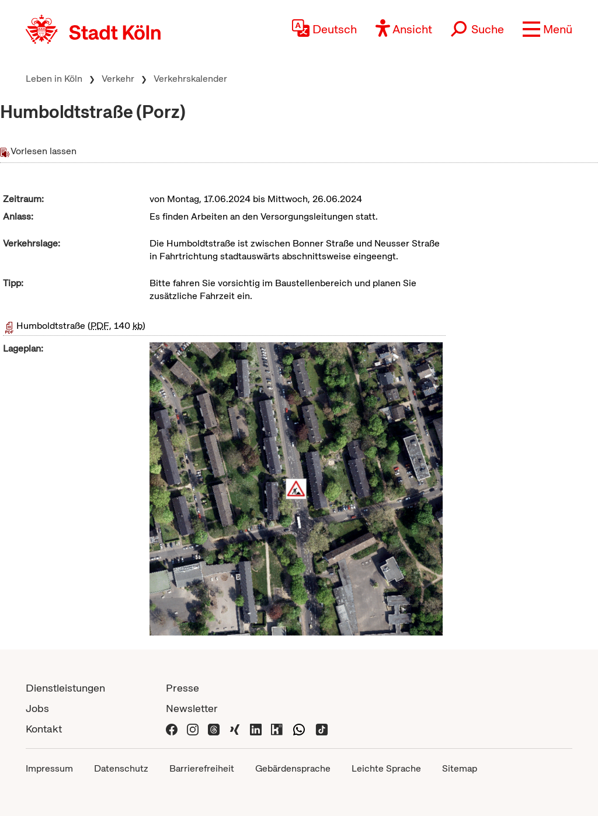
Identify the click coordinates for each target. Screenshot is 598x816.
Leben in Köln (54, 78)
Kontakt (44, 728)
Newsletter (192, 708)
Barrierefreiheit (201, 768)
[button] (547, 29)
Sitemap (459, 768)
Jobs (37, 708)
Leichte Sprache (386, 768)
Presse (182, 688)
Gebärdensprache (293, 768)
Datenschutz (121, 768)
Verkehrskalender (190, 78)
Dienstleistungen (65, 688)
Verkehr (118, 78)
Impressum (49, 768)
